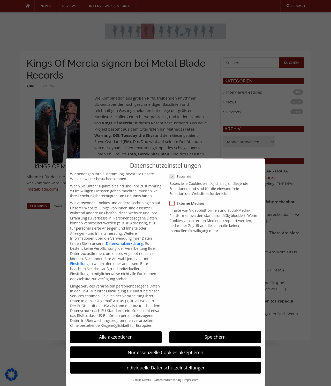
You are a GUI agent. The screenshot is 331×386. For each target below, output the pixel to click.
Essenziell (183, 170)
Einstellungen (81, 257)
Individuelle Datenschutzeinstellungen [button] (165, 361)
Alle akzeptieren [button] (116, 330)
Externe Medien (188, 196)
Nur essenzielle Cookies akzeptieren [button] (166, 346)
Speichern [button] (215, 330)
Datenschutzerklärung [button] (167, 373)
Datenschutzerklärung (124, 236)
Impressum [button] (191, 373)
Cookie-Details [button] (142, 373)
